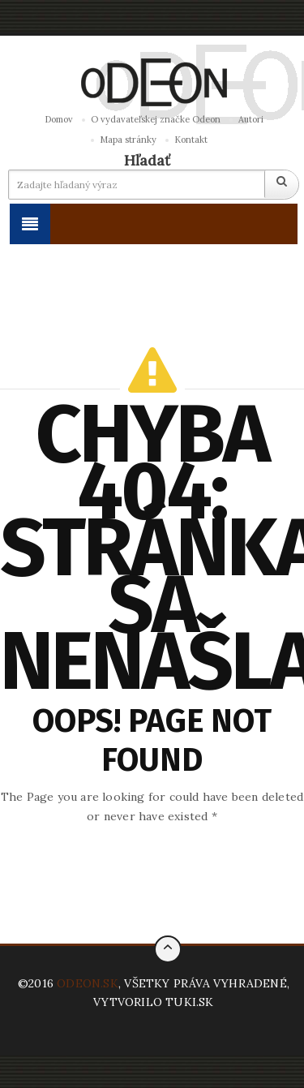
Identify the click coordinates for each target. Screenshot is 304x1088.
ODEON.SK (87, 983)
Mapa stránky (128, 139)
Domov (59, 119)
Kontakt (191, 139)
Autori (250, 119)
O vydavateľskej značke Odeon (156, 119)
